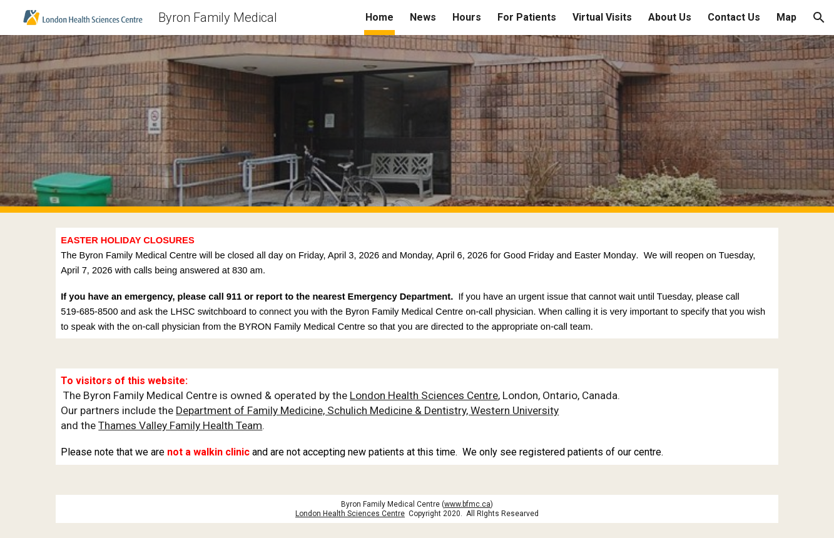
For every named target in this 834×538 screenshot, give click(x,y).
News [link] (423, 17)
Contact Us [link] (734, 17)
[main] (417, 283)
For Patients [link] (526, 17)
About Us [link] (669, 17)
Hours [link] (466, 17)
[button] (819, 18)
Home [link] (379, 17)
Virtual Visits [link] (602, 17)
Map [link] (786, 17)
